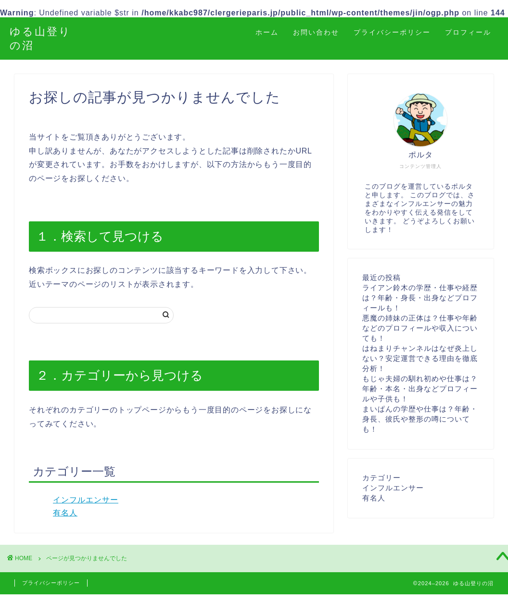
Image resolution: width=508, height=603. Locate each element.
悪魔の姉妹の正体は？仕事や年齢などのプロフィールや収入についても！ (420, 328)
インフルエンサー (85, 500)
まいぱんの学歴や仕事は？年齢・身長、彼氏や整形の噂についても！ (420, 419)
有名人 (65, 513)
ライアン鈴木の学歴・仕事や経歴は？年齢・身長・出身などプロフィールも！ (420, 297)
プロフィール (468, 32)
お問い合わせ (316, 32)
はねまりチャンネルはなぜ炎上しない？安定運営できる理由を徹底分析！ (420, 358)
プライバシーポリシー (392, 32)
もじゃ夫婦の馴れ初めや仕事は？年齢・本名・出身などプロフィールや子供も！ (420, 388)
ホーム (267, 32)
